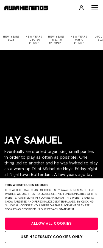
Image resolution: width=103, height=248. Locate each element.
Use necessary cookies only (51, 237)
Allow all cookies (51, 224)
